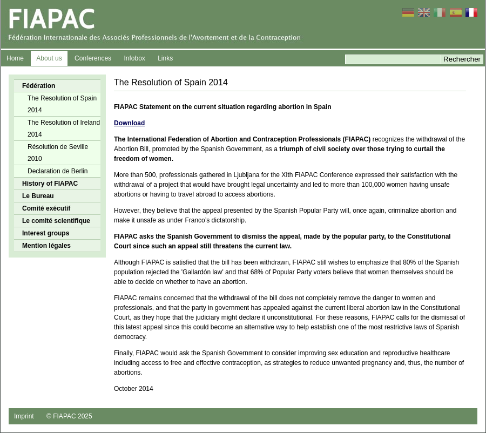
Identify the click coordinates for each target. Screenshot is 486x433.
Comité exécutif (46, 208)
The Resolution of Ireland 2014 (64, 128)
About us (49, 58)
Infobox (134, 58)
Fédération (38, 86)
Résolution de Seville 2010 (58, 153)
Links (165, 58)
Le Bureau (38, 196)
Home (15, 58)
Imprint (24, 416)
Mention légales (46, 245)
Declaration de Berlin (57, 171)
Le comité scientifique (56, 221)
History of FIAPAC (50, 183)
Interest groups (45, 233)
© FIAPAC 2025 (69, 416)
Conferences (93, 58)
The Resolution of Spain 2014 (62, 104)
